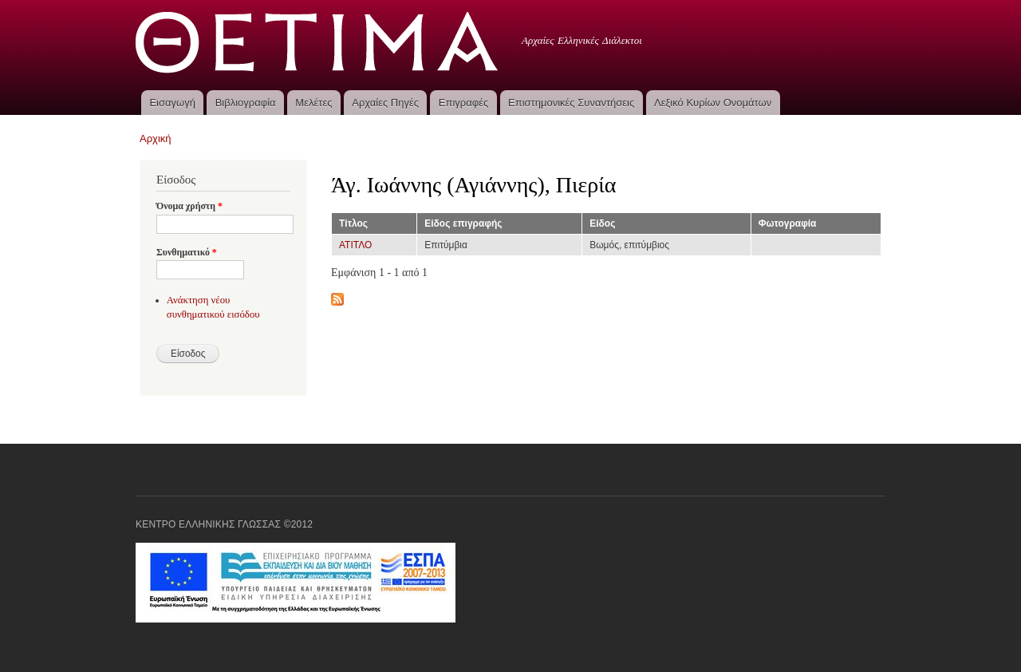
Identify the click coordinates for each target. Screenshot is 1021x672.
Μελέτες (313, 103)
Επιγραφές (463, 103)
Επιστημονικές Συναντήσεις (571, 103)
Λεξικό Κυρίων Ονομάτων (712, 103)
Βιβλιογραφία (245, 103)
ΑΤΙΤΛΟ (355, 245)
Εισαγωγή (172, 103)
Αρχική (155, 138)
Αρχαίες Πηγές (385, 103)
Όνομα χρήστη (189, 205)
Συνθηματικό (186, 252)
